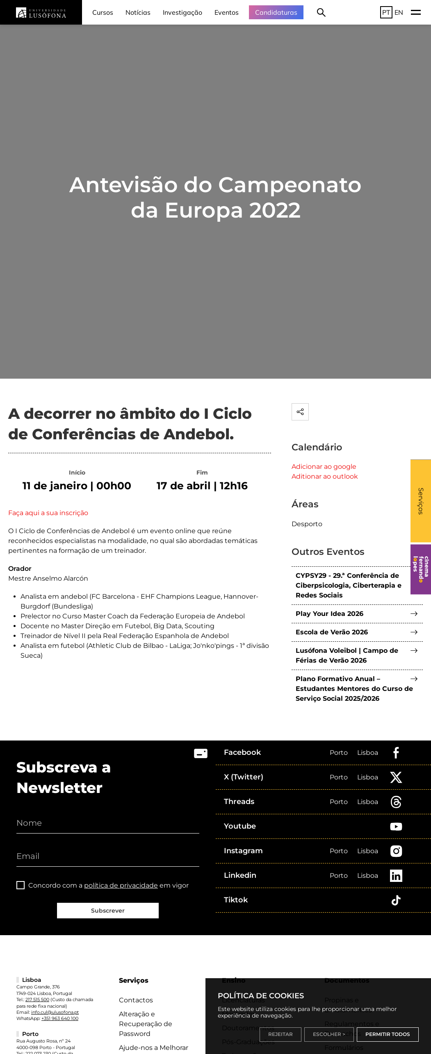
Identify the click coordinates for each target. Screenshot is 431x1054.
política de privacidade (121, 885)
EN (399, 12)
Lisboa (367, 752)
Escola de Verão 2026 (332, 632)
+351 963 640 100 (59, 1018)
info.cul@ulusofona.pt (55, 1012)
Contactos (136, 1000)
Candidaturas (276, 12)
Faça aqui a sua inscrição (48, 513)
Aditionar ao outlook (325, 476)
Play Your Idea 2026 (329, 614)
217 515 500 (37, 999)
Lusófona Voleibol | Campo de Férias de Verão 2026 (347, 655)
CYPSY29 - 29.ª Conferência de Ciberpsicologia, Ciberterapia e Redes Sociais (348, 585)
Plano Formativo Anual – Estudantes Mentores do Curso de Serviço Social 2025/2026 (354, 688)
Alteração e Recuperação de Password (145, 1024)
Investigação (182, 12)
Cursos (102, 12)
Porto (339, 752)
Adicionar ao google (324, 466)
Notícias (138, 12)
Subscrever (108, 910)
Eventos (226, 12)
